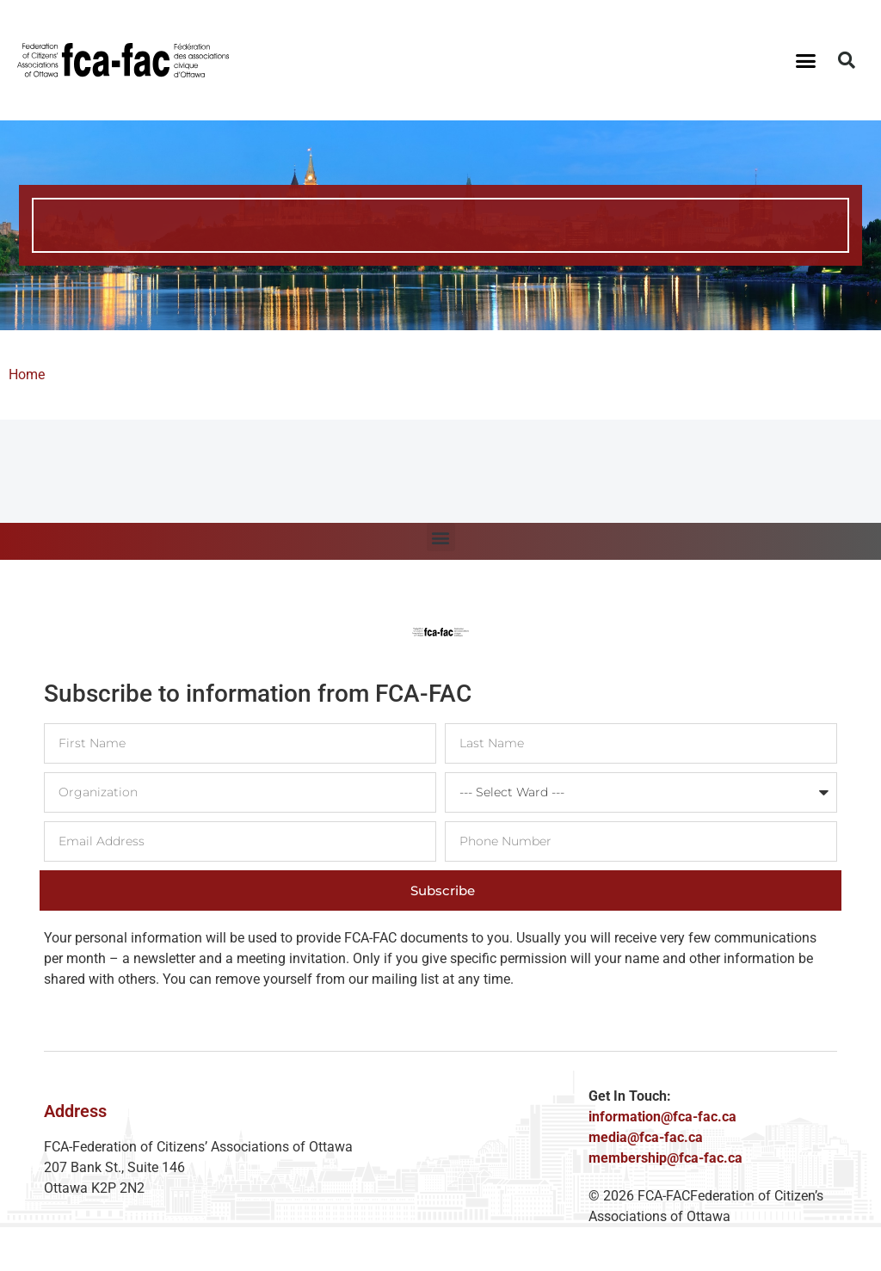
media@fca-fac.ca (645, 1137)
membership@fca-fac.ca (665, 1158)
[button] (805, 60)
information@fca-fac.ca (662, 1116)
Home (27, 374)
